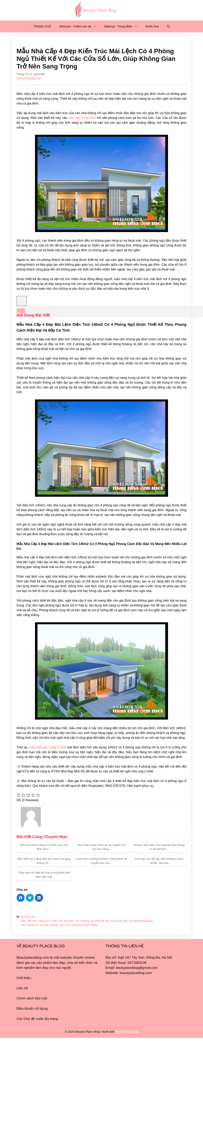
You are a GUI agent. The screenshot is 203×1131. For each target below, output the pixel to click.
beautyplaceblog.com (136, 973)
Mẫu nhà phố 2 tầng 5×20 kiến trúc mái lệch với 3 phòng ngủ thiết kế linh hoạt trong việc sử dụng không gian (87, 920)
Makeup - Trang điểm (122, 26)
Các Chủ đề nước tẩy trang (37, 1019)
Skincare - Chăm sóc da (79, 26)
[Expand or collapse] (21, 311)
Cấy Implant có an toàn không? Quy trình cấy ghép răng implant (59, 924)
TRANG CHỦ (42, 26)
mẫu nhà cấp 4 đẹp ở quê (47, 747)
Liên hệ (22, 988)
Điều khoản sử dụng (32, 1008)
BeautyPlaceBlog (126, 1031)
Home (20, 78)
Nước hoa (152, 26)
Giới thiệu (24, 978)
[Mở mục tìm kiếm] (168, 26)
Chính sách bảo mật (32, 998)
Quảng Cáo (33, 78)
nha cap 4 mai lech (82, 118)
